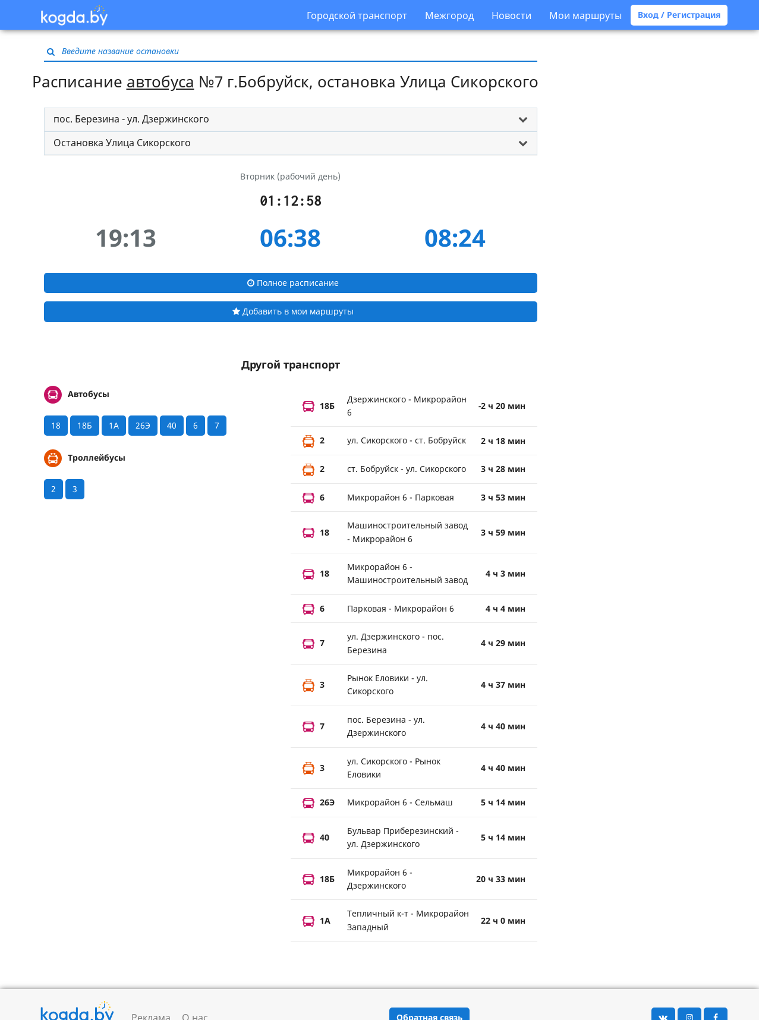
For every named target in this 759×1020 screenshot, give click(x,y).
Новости (511, 15)
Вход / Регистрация (679, 14)
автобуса (160, 81)
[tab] (291, 119)
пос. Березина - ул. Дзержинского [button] (131, 118)
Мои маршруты (585, 15)
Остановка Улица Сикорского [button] (122, 142)
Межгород (449, 15)
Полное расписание (293, 282)
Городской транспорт (357, 15)
